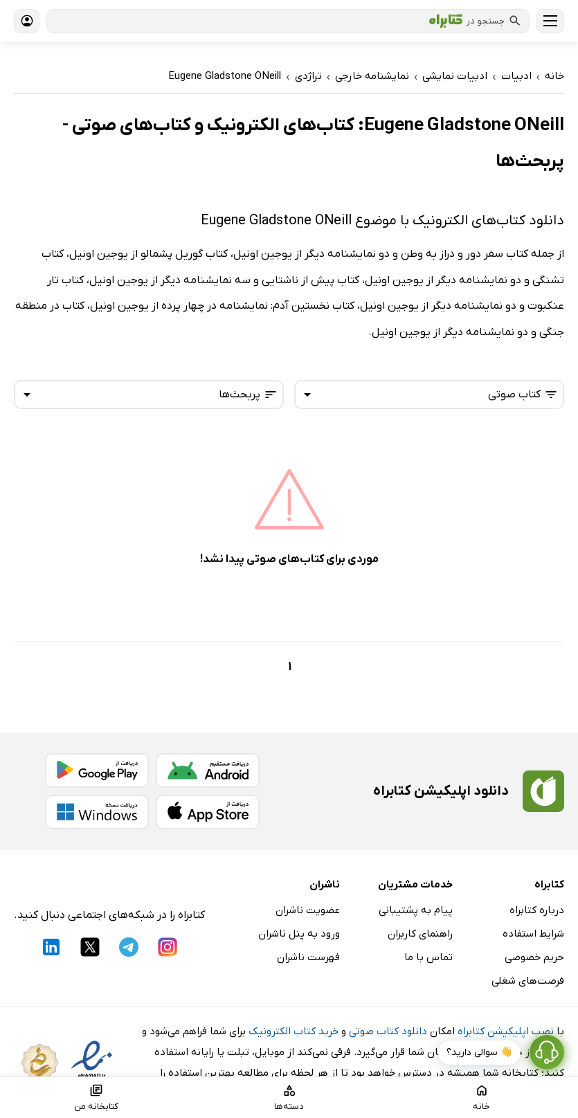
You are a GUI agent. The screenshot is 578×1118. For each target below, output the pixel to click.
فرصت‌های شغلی (527, 981)
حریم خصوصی (534, 957)
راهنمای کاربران (420, 934)
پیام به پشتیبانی (416, 910)
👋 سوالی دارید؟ (479, 1052)
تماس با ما (428, 957)
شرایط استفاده (533, 934)
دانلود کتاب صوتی (388, 1031)
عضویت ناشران (308, 910)
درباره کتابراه (536, 910)
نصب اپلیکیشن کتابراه (506, 1031)
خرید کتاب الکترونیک (293, 1031)
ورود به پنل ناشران (299, 934)
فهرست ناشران (308, 957)
